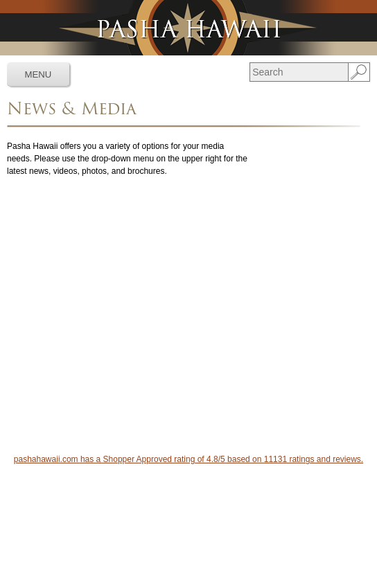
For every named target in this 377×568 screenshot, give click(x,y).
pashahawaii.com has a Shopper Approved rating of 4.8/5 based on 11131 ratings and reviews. (188, 459)
